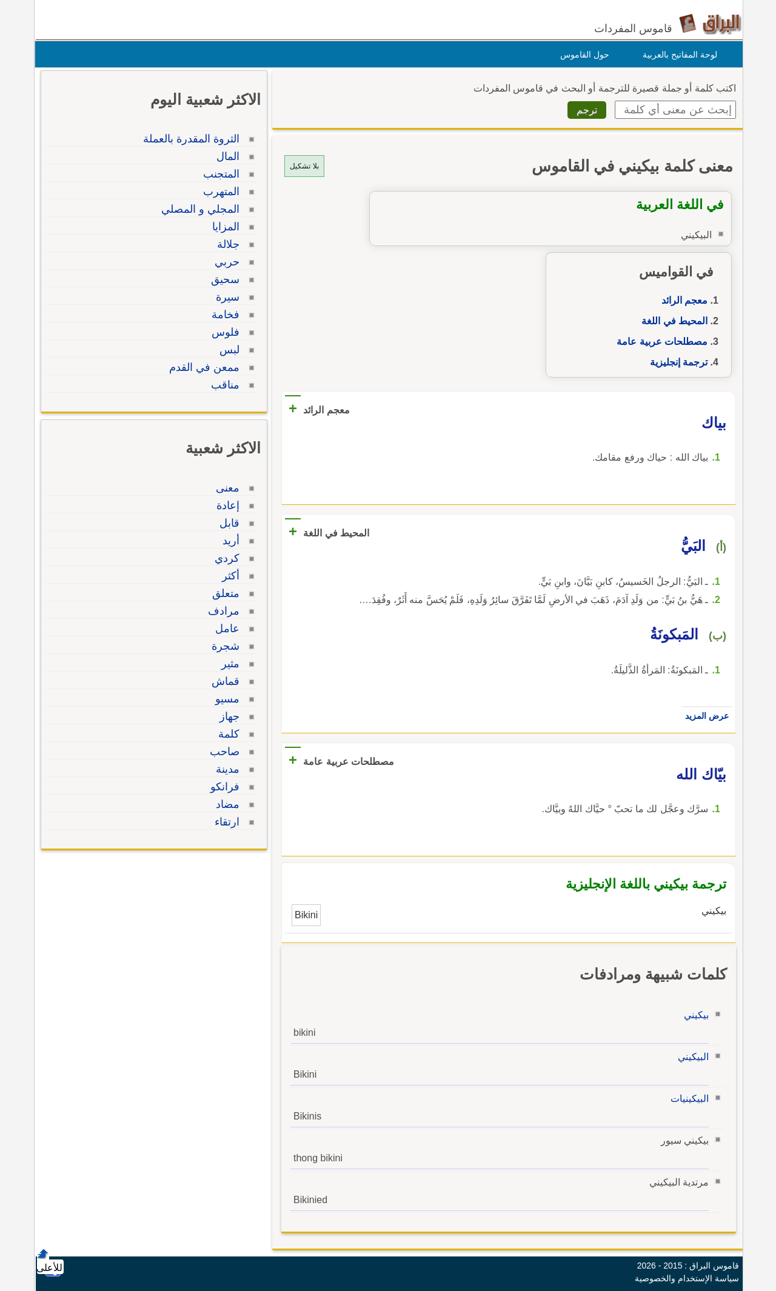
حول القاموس (581, 54)
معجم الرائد (681, 300)
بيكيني (693, 1015)
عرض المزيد (704, 716)
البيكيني (690, 1057)
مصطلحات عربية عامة (659, 341)
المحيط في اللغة (671, 321)
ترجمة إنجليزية (675, 362)
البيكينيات (686, 1098)
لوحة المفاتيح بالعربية (677, 54)
